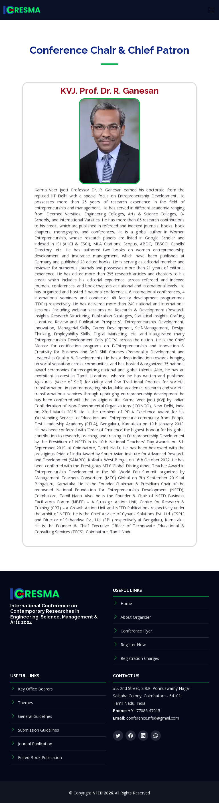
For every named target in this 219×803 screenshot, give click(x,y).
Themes (25, 702)
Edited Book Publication (40, 757)
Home (126, 603)
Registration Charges (140, 658)
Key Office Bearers (35, 689)
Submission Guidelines (38, 730)
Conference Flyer (136, 631)
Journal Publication (35, 743)
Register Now (133, 644)
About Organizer (136, 617)
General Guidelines (35, 716)
